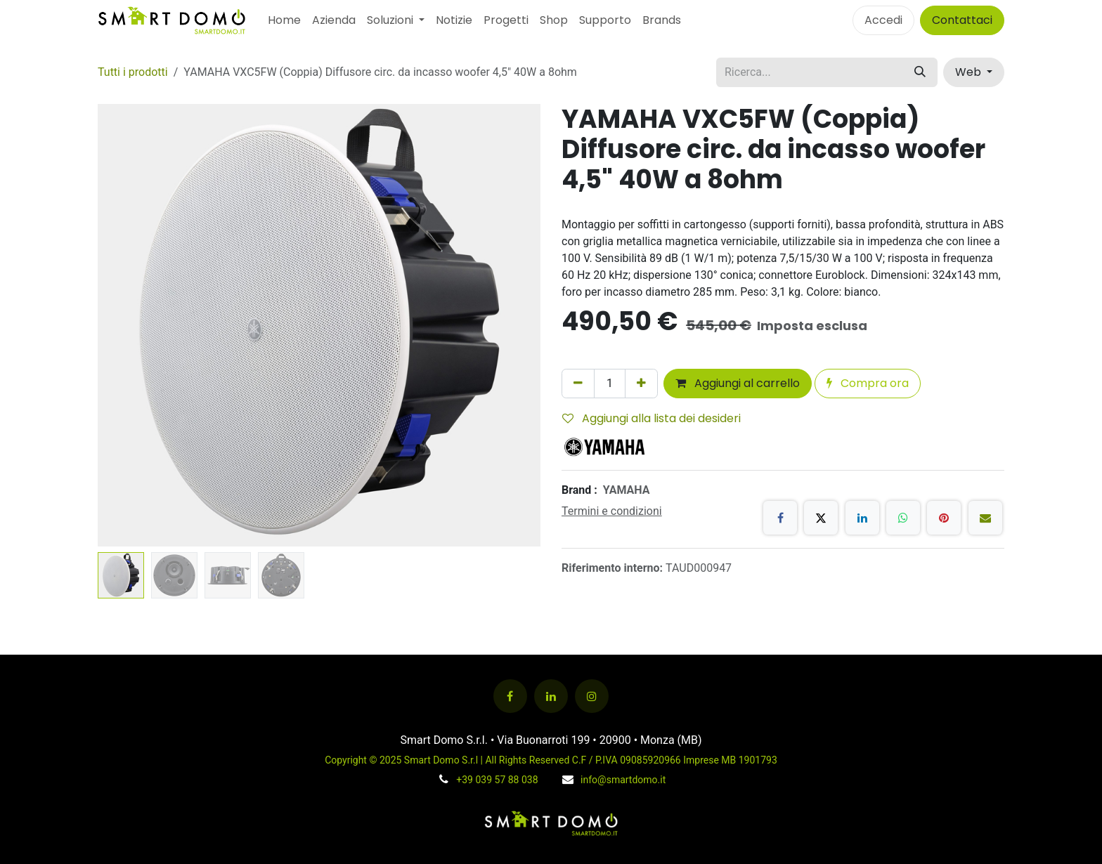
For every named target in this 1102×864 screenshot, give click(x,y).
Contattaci (962, 20)
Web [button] (969, 72)
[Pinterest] (944, 518)
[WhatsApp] (903, 518)
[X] (821, 518)
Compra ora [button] (867, 383)
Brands (661, 20)
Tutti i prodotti (133, 72)
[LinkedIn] (862, 518)
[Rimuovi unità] (578, 383)
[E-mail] (985, 518)
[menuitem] (284, 20)
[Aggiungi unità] (641, 383)
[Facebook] (780, 518)
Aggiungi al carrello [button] (737, 383)
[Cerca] (920, 72)
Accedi (883, 20)
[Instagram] (592, 696)
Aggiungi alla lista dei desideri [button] (651, 418)
